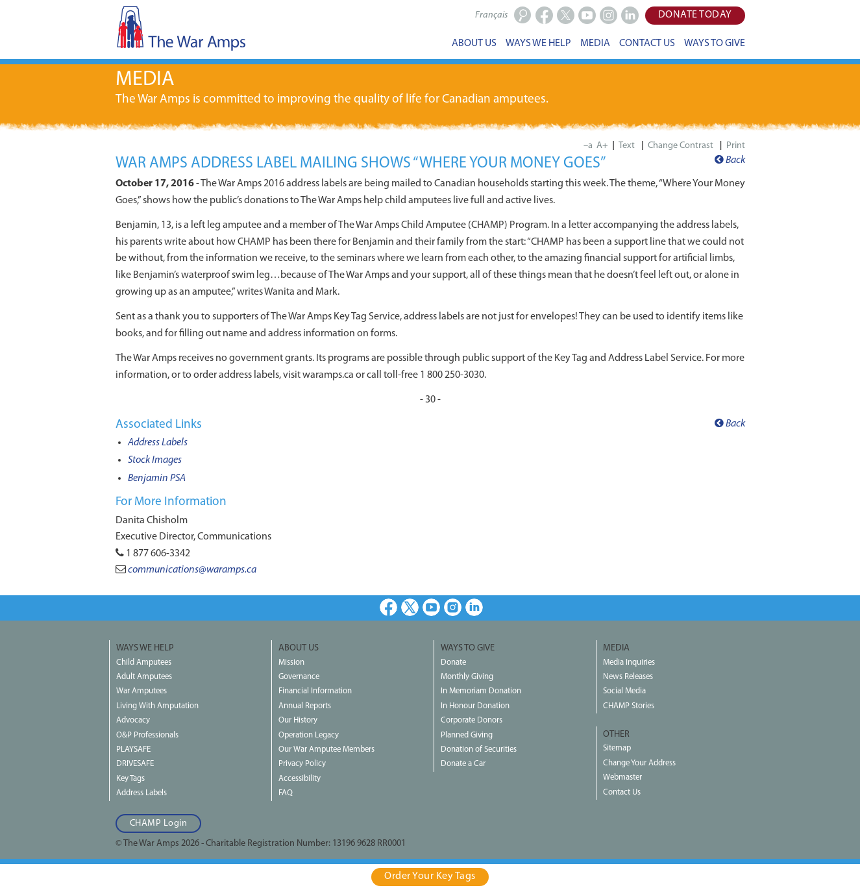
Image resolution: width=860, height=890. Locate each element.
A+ (602, 146)
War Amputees (141, 691)
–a (588, 146)
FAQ (285, 793)
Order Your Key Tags (430, 876)
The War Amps (180, 28)
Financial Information (315, 691)
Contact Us (622, 792)
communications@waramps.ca (192, 570)
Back (730, 160)
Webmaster (622, 777)
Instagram (452, 607)
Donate (453, 662)
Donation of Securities (479, 749)
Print (735, 146)
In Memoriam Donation (481, 691)
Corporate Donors (471, 720)
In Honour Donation (475, 706)
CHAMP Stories (628, 706)
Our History (297, 720)
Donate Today (695, 15)
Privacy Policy (302, 764)
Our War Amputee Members (326, 749)
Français (491, 15)
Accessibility (299, 778)
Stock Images (155, 460)
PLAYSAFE (133, 749)
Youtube (431, 607)
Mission (291, 662)
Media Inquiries (629, 662)
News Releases (628, 677)
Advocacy (133, 720)
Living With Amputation (157, 706)
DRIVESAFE (135, 764)
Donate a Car (463, 764)
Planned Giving (467, 735)
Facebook (388, 607)
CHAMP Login (159, 823)
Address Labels (158, 443)
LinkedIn (474, 607)
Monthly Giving (467, 677)
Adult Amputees (144, 677)
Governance (298, 677)
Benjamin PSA (157, 478)
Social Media (624, 691)
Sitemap (617, 748)
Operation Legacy (308, 735)
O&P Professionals (147, 735)
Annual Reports (304, 706)
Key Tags (130, 778)
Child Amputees (143, 662)
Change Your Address (639, 763)
